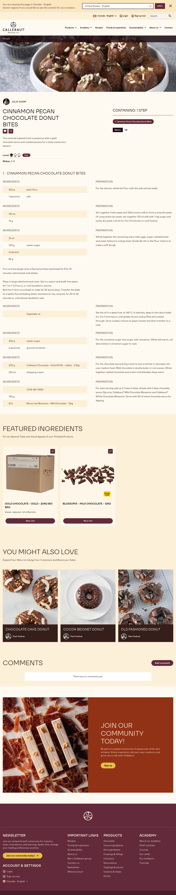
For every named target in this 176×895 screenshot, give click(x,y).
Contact (168, 27)
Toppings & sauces (113, 867)
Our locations (146, 858)
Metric (118, 130)
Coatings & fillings (113, 854)
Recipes (99, 27)
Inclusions (109, 858)
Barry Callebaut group (79, 858)
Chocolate (109, 841)
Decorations (110, 863)
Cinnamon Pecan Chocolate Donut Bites (134, 121)
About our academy (149, 841)
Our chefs (144, 854)
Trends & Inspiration (116, 27)
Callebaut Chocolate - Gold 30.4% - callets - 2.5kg (53, 365)
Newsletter (73, 867)
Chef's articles (147, 845)
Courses (143, 849)
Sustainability (75, 849)
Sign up (108, 765)
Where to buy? (75, 871)
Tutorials (144, 863)
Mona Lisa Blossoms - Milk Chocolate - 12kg (50, 403)
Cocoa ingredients (113, 845)
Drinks (107, 876)
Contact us (73, 863)
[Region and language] (118, 6)
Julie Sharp (19, 101)
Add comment (162, 663)
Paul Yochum (19, 636)
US (126, 130)
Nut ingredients (112, 849)
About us (72, 854)
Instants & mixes (112, 871)
